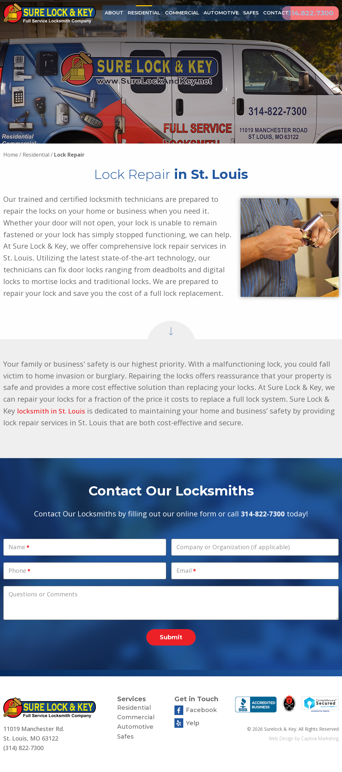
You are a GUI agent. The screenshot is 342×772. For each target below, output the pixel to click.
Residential (141, 12)
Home (10, 154)
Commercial (175, 12)
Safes (237, 12)
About (113, 12)
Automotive (210, 12)
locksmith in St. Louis (53, 410)
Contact (261, 12)
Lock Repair (69, 154)
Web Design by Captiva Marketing (304, 738)
